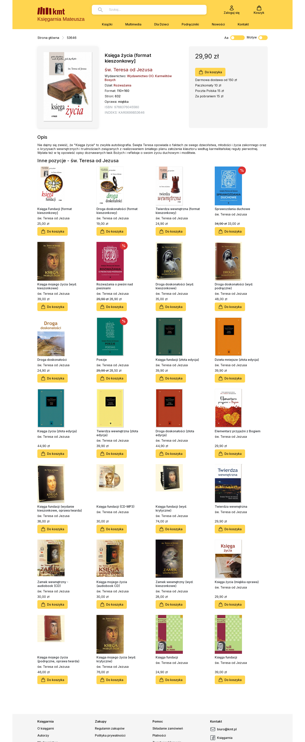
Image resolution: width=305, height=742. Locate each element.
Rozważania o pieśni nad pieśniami (114, 286)
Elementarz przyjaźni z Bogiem (237, 431)
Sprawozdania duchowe (232, 209)
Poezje (101, 360)
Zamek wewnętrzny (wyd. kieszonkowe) (174, 584)
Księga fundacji (167, 657)
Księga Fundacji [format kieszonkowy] (54, 211)
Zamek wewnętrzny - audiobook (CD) (52, 584)
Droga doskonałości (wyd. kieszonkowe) (175, 286)
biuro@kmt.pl (223, 729)
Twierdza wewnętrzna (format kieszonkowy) (178, 211)
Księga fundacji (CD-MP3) (115, 506)
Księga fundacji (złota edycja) (177, 360)
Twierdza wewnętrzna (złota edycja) (117, 433)
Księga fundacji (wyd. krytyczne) (171, 508)
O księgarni (45, 728)
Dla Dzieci (161, 24)
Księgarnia (221, 737)
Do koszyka (210, 72)
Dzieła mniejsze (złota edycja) (237, 360)
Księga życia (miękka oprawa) (237, 582)
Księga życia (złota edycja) (57, 431)
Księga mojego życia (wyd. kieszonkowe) (57, 286)
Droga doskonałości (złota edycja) (175, 433)
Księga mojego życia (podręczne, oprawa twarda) (58, 659)
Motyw (257, 37)
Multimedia (133, 24)
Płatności (159, 735)
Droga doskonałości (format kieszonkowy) (117, 211)
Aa (226, 38)
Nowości (218, 24)
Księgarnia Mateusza (61, 19)
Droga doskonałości (52, 360)
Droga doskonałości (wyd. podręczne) (234, 286)
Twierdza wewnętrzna (231, 506)
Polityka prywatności (110, 735)
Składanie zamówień (167, 728)
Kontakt (243, 24)
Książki (107, 24)
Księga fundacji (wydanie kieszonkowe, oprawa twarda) (59, 508)
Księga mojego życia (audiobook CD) (111, 584)
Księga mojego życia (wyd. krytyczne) (116, 659)
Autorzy (43, 735)
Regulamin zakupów (109, 728)
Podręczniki (190, 24)
